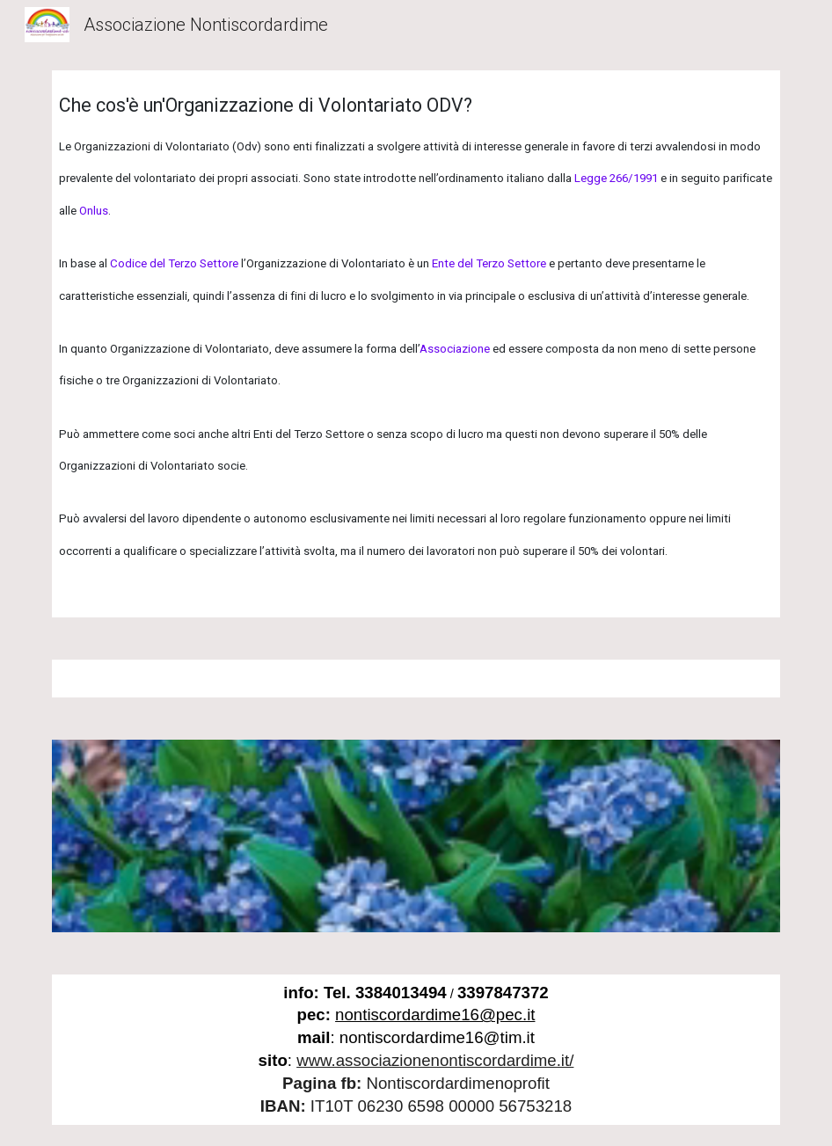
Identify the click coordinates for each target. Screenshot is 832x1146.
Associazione (455, 348)
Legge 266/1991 (616, 178)
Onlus (93, 210)
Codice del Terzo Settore (174, 263)
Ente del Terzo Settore (489, 263)
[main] (416, 343)
